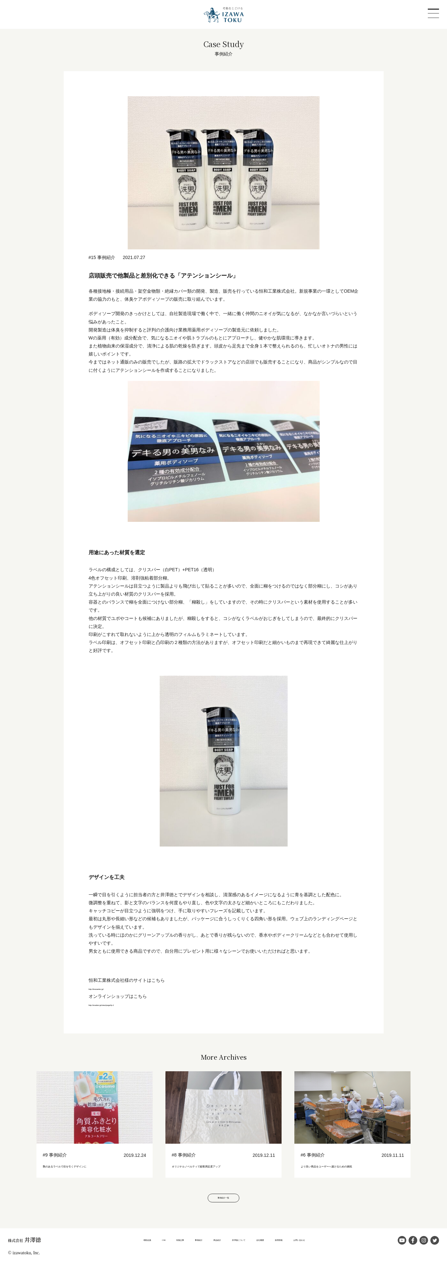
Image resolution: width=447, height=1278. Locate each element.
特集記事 (151, 1251)
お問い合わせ (341, 1251)
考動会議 (103, 1251)
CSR (127, 1251)
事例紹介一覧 (223, 1208)
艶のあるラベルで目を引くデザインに (92, 1165)
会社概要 (279, 1251)
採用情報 (308, 1251)
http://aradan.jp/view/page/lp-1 (119, 1004)
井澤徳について (243, 1251)
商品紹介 (208, 1251)
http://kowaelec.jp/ (106, 988)
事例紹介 (179, 1251)
